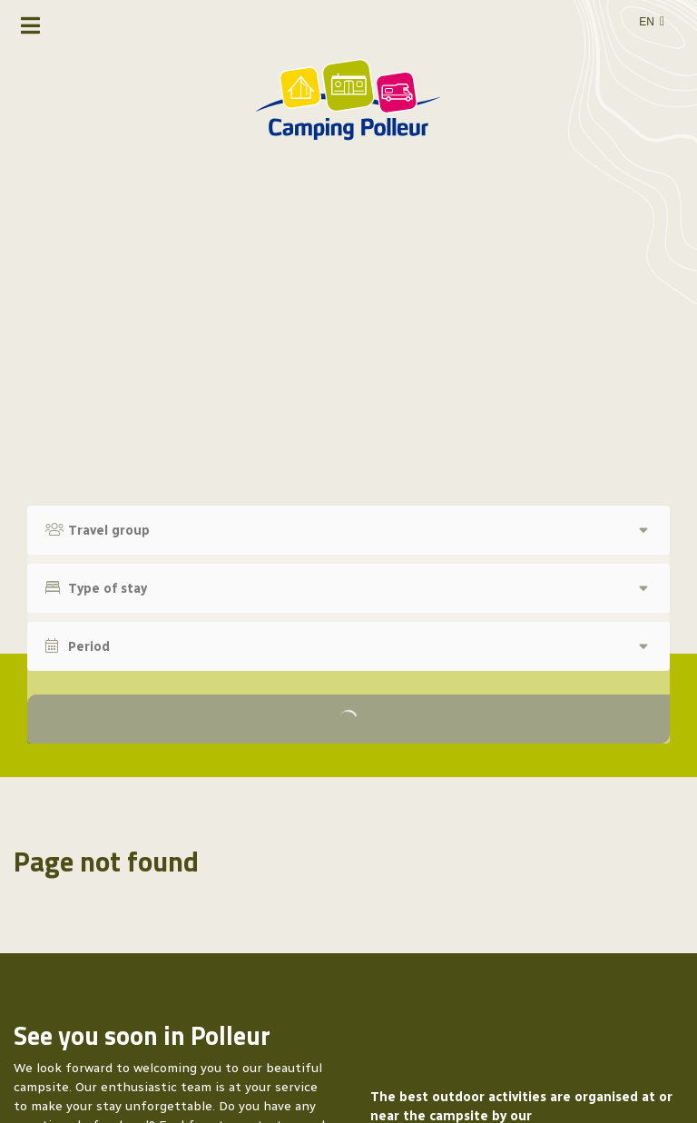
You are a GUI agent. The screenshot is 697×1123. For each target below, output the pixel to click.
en (646, 21)
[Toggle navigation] (30, 25)
